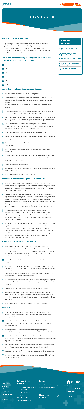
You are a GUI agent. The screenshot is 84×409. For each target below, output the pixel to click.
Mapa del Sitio (5, 402)
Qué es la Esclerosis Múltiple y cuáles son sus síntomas (68, 49)
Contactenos (48, 4)
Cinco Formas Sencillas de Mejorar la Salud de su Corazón (69, 54)
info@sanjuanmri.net (25, 400)
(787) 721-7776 (24, 395)
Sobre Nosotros (20, 4)
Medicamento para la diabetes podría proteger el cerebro (69, 64)
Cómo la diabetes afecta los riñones (68, 69)
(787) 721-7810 (24, 397)
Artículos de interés (37, 4)
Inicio (13, 4)
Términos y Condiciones (5, 398)
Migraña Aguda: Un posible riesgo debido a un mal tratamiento (70, 59)
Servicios (28, 4)
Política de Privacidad (7, 394)
